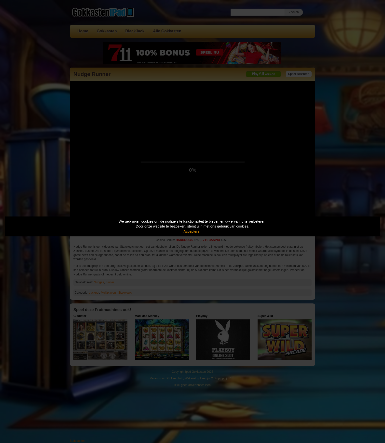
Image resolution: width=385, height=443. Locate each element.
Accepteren (193, 231)
